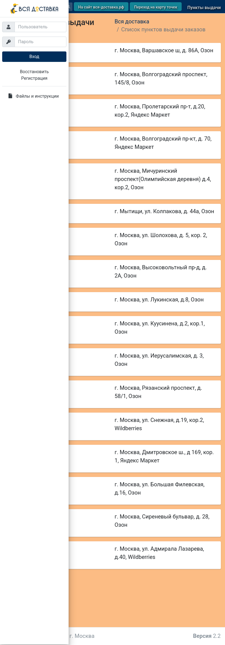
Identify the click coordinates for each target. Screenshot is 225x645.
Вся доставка (132, 21)
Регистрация (34, 78)
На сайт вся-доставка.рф (101, 7)
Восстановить (34, 71)
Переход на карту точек (155, 7)
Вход (34, 56)
